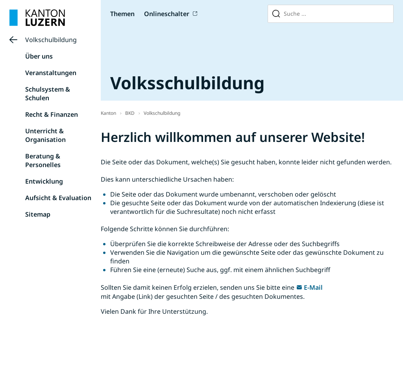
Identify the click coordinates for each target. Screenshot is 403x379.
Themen (122, 13)
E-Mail (313, 287)
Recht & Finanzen (51, 114)
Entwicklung (44, 181)
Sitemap (37, 214)
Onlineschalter (166, 13)
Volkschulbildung (51, 39)
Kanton (108, 113)
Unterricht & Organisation (45, 135)
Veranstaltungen (50, 72)
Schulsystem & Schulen (47, 93)
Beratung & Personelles (43, 160)
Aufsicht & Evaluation (58, 197)
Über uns (39, 56)
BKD (130, 113)
